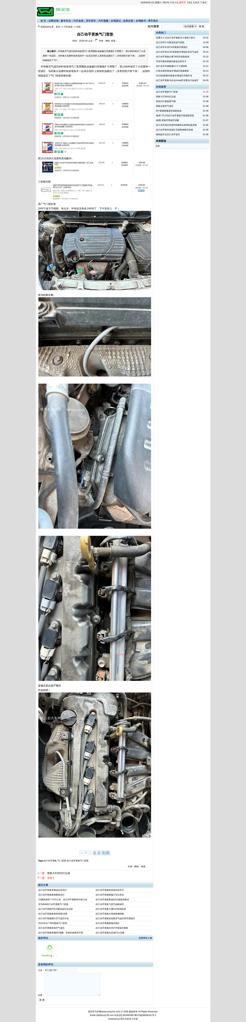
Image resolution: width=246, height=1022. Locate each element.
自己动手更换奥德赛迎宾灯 (51, 895)
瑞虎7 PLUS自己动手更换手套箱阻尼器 (175, 115)
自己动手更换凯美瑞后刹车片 (110, 890)
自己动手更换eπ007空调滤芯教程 (112, 928)
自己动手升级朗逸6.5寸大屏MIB (171, 66)
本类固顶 (161, 140)
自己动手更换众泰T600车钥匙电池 (172, 56)
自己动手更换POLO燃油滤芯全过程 (55, 909)
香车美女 (153, 20)
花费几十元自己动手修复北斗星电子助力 (175, 37)
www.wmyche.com (111, 1011)
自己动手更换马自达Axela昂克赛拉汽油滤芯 (177, 80)
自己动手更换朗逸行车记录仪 (110, 895)
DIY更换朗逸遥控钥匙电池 (168, 111)
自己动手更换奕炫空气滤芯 (51, 928)
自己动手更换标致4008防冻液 (52, 913)
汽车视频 (103, 20)
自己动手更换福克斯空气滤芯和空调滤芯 (115, 918)
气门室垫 (61, 860)
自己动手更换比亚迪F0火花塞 (110, 932)
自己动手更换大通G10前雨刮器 (111, 909)
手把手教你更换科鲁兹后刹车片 (171, 61)
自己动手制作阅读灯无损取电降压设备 (174, 129)
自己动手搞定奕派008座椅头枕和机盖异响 (176, 125)
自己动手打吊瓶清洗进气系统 (170, 42)
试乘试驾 (53, 20)
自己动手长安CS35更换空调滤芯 (172, 47)
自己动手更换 (50, 860)
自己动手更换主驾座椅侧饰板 (110, 913)
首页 (58, 27)
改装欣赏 (128, 20)
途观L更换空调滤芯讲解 (167, 120)
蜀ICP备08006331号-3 (145, 1015)
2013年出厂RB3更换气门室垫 (52, 923)
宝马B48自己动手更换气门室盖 (53, 904)
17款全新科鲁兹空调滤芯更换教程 (172, 71)
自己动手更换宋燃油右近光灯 (52, 890)
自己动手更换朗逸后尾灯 (108, 923)
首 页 (43, 20)
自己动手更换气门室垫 (78, 860)
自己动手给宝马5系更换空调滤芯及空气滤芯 (177, 52)
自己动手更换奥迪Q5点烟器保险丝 (112, 899)
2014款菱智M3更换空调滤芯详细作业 (174, 75)
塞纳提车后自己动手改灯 (168, 134)
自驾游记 (116, 20)
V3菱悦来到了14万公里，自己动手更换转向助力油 (62, 899)
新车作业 (66, 20)
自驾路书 (141, 20)
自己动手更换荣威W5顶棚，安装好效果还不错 (60, 932)
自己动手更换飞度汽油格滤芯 (110, 904)
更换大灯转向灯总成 (58, 873)
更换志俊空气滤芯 (164, 106)
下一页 (105, 852)
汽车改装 (78, 20)
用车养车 (91, 20)
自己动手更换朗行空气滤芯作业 (53, 918)
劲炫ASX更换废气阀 (166, 101)
